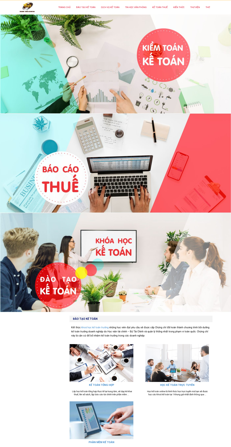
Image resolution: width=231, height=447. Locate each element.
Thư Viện (195, 7)
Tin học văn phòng (136, 7)
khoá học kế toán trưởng (95, 327)
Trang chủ (64, 7)
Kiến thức (179, 7)
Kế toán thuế (160, 7)
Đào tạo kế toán (85, 7)
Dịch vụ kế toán (110, 7)
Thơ (207, 7)
